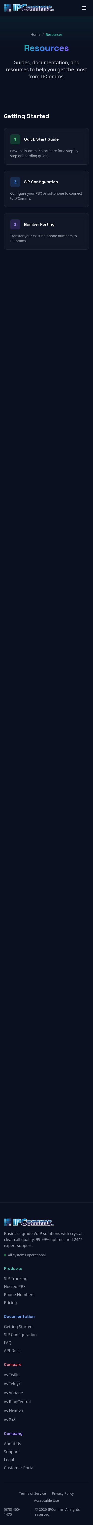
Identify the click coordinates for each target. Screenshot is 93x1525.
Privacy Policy (63, 1493)
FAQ (7, 1342)
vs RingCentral (17, 1401)
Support (11, 1451)
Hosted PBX (15, 1286)
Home (35, 34)
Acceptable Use (46, 1500)
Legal (9, 1459)
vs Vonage (13, 1392)
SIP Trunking (16, 1278)
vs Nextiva (13, 1410)
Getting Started (18, 1326)
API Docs (12, 1350)
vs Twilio (12, 1374)
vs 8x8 (10, 1419)
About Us (12, 1443)
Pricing (10, 1302)
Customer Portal (19, 1467)
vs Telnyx (12, 1383)
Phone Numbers (19, 1294)
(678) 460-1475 (12, 1512)
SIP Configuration (20, 1334)
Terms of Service (32, 1493)
